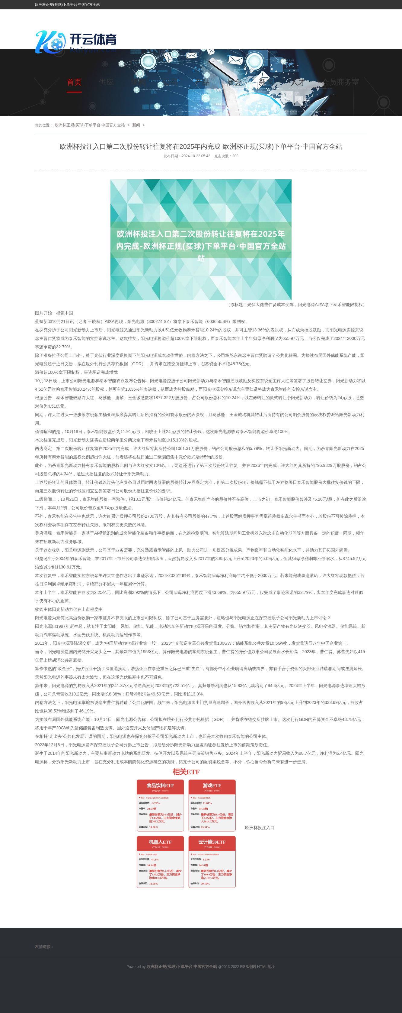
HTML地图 (266, 966)
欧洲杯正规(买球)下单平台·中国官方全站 (90, 125)
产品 (202, 82)
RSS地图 (248, 966)
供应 (106, 82)
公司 (170, 82)
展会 (234, 82)
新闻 (266, 82)
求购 (138, 82)
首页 (74, 82)
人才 (298, 82)
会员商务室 (340, 82)
